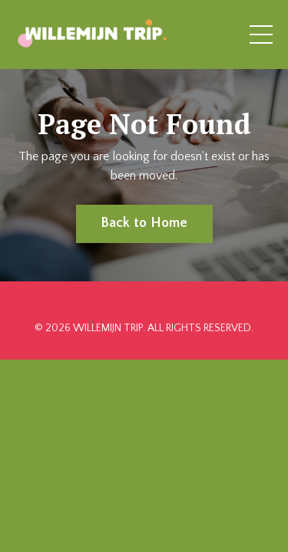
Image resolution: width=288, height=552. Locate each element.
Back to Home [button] (144, 223)
